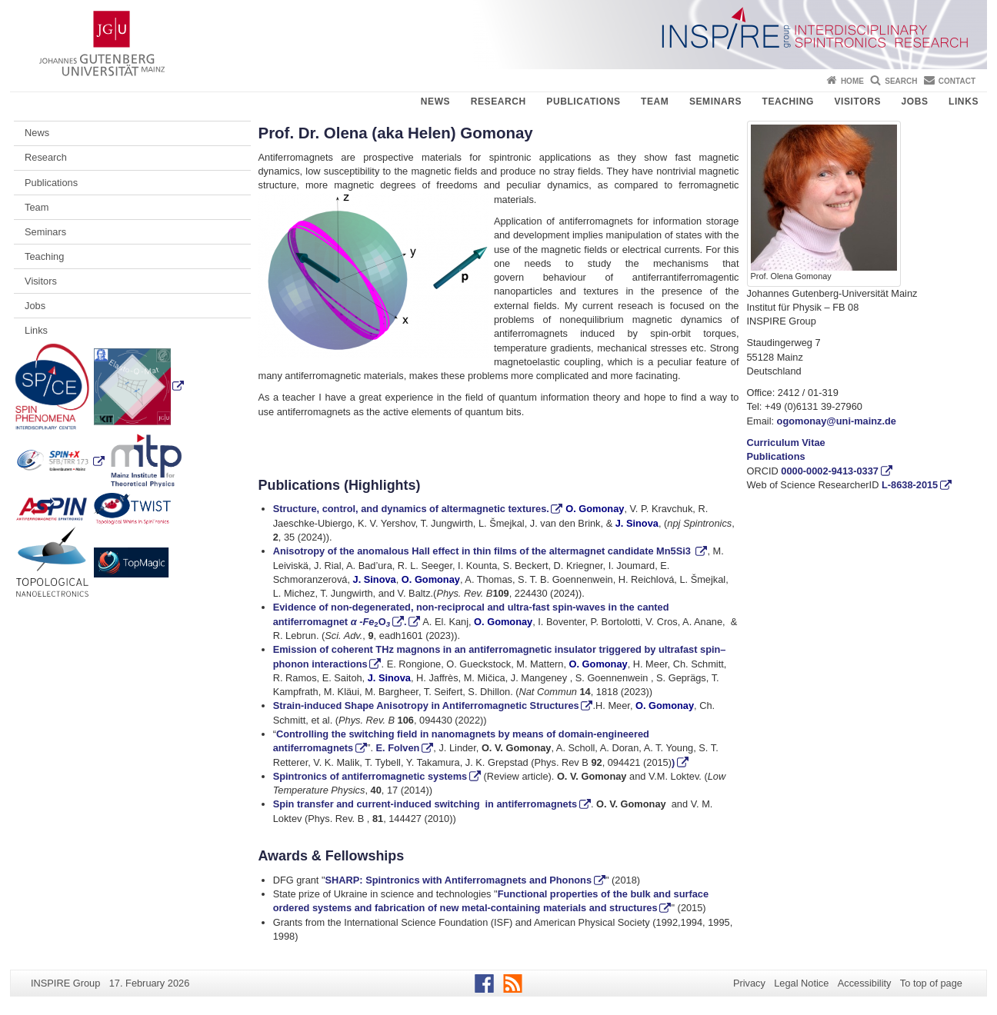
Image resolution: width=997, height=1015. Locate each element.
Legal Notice (801, 983)
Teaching (788, 101)
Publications (583, 101)
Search (901, 81)
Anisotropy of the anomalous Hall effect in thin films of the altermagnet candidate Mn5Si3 (483, 551)
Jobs (914, 101)
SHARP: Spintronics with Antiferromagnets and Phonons (458, 880)
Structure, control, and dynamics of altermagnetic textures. (411, 508)
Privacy (749, 983)
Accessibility (865, 983)
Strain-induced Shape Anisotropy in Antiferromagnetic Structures (426, 705)
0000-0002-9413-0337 (830, 471)
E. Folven (398, 748)
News (435, 101)
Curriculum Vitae (786, 442)
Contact (957, 81)
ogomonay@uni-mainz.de (836, 421)
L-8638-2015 (910, 485)
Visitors (857, 101)
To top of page (931, 983)
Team (655, 101)
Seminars (715, 101)
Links (964, 101)
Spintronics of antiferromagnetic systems (370, 776)
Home (852, 81)
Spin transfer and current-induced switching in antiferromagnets (425, 804)
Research (498, 101)
